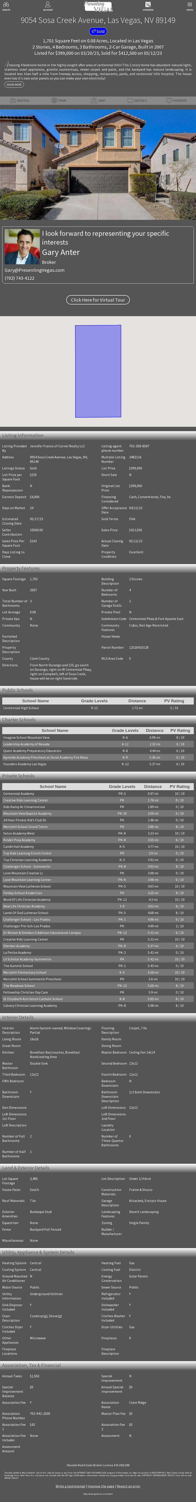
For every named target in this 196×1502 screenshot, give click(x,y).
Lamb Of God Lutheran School (25, 913)
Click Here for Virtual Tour (98, 300)
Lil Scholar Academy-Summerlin (27, 959)
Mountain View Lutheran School (27, 886)
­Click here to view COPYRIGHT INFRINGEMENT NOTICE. (150, 1475)
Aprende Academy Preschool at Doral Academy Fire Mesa (45, 757)
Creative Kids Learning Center (25, 800)
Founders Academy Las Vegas (24, 764)
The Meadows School (19, 985)
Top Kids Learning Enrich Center (27, 853)
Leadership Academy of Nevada (26, 744)
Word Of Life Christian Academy (27, 899)
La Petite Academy (17, 952)
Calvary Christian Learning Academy (30, 1005)
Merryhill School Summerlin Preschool (32, 979)
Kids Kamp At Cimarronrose (24, 807)
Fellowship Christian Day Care (25, 992)
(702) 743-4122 (19, 278)
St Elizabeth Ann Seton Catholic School (33, 999)
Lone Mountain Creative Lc (23, 873)
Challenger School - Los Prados (26, 919)
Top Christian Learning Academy (27, 860)
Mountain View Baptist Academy (27, 813)
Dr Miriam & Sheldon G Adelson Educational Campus (42, 932)
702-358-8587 (139, 446)
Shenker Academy (16, 946)
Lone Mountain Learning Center (27, 879)
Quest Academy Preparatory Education (32, 750)
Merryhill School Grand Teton (25, 826)
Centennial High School (21, 708)
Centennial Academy (18, 793)
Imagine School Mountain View (26, 737)
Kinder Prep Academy (19, 840)
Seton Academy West (19, 833)
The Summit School (18, 966)
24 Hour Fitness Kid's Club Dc (24, 820)
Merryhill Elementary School (24, 972)
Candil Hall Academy (18, 846)
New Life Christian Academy (24, 906)
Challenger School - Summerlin (26, 866)
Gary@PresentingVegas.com (35, 270)
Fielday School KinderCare (22, 893)
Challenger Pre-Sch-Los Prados (26, 926)
